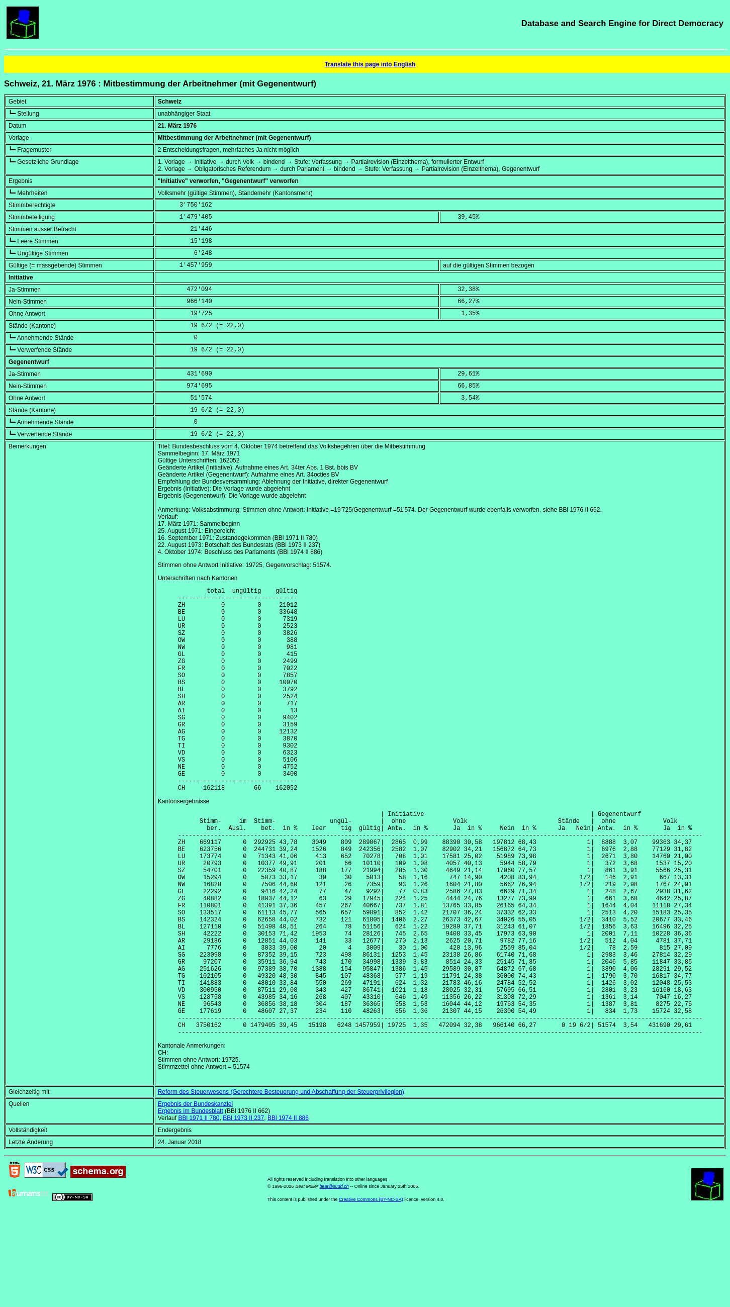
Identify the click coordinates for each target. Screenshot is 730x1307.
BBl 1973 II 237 (243, 1209)
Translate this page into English (370, 64)
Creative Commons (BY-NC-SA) (371, 1291)
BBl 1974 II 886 (288, 1209)
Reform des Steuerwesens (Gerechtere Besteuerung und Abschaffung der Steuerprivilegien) (281, 1183)
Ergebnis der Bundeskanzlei (195, 1195)
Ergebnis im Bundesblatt (190, 1202)
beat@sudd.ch (334, 1278)
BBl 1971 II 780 (198, 1209)
